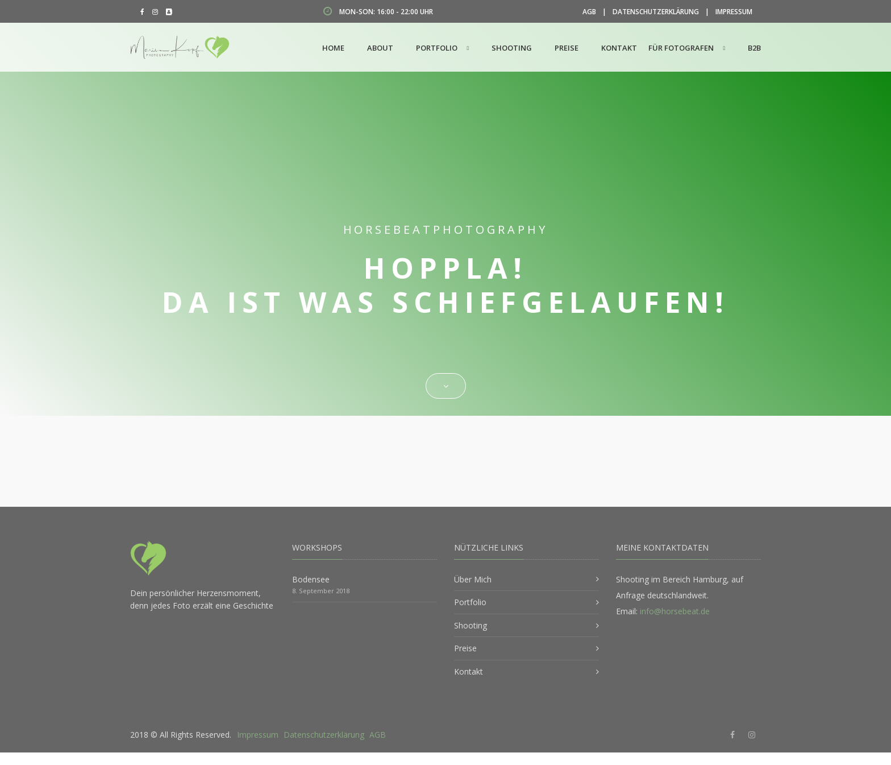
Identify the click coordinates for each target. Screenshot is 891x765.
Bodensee (311, 579)
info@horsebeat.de (675, 611)
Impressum (733, 11)
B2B (754, 48)
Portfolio (436, 48)
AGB (589, 11)
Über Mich (473, 579)
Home (333, 48)
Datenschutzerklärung (656, 11)
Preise (566, 48)
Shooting (512, 48)
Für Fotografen (681, 48)
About (380, 48)
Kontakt (619, 48)
